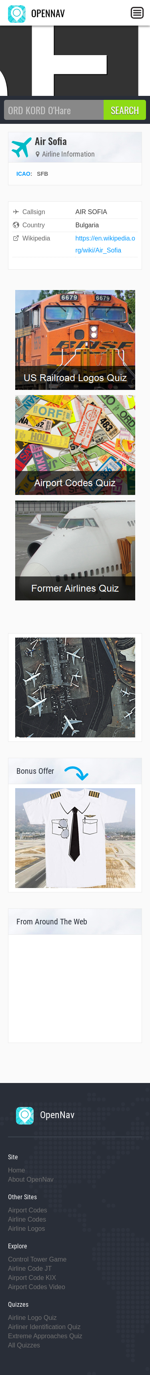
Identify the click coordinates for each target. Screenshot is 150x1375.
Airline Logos (26, 1228)
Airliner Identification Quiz (44, 1326)
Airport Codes (27, 1210)
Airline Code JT (30, 1268)
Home (16, 1170)
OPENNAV (36, 13)
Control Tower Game (37, 1259)
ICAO (23, 174)
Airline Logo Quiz (32, 1317)
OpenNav (45, 1115)
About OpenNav (31, 1179)
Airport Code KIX (32, 1277)
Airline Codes (27, 1219)
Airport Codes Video (36, 1287)
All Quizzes (24, 1345)
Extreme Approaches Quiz (45, 1336)
